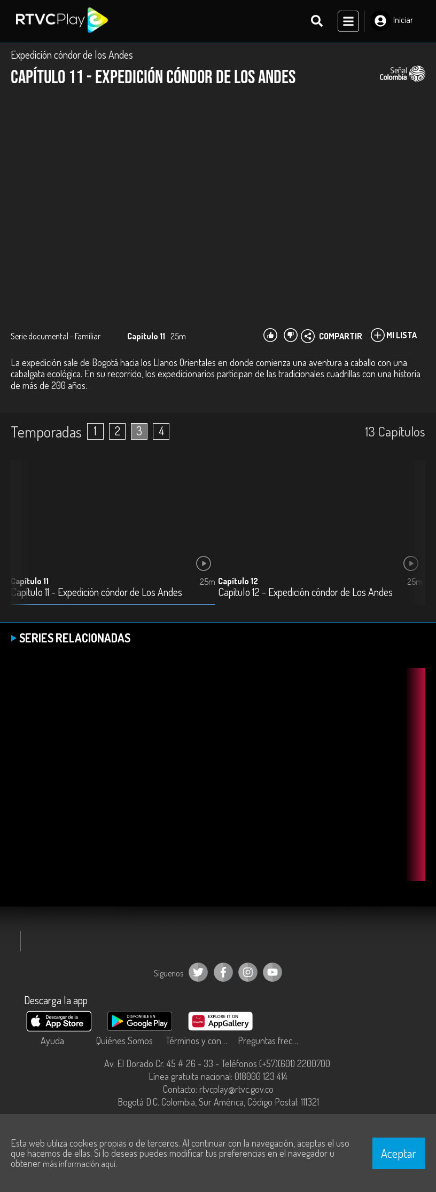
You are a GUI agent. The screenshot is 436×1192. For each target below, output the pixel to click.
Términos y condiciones (199, 1040)
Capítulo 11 (30, 581)
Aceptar (398, 1153)
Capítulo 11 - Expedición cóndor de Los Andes (96, 592)
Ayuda (52, 1040)
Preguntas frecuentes (271, 1040)
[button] (412, 541)
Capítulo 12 (238, 581)
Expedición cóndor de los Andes (72, 54)
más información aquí (79, 1163)
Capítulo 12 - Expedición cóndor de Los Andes (305, 592)
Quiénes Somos (124, 1040)
